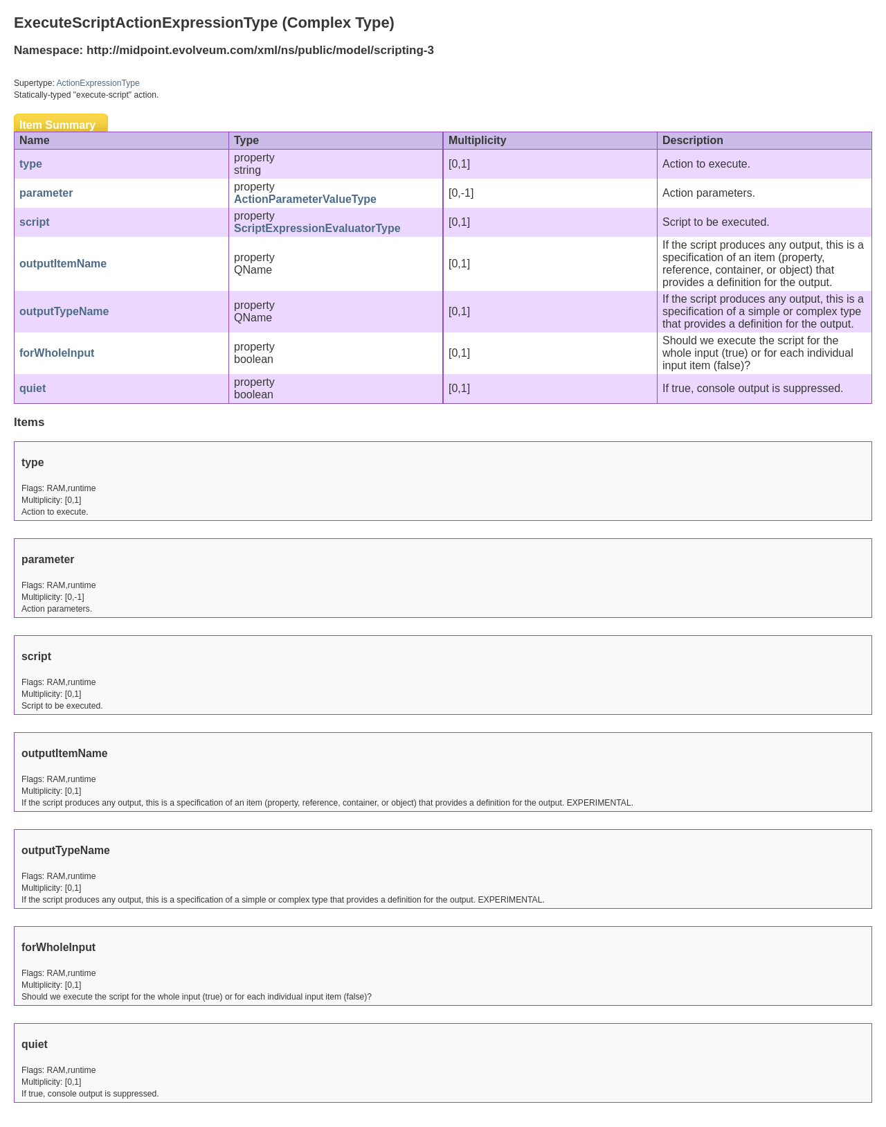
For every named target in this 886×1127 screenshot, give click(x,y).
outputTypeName (64, 311)
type (30, 164)
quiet (32, 388)
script (34, 222)
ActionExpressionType (98, 83)
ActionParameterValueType (305, 199)
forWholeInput (56, 353)
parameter (46, 193)
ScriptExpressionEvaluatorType (317, 228)
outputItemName (63, 263)
